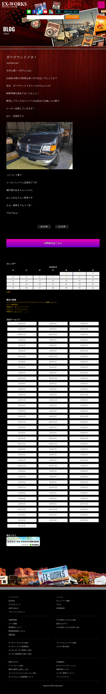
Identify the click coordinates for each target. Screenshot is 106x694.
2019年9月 (84, 466)
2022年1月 (53, 416)
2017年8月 (22, 515)
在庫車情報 (13, 620)
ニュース (59, 597)
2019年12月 (84, 460)
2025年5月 (22, 345)
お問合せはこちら (53, 243)
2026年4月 (53, 323)
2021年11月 (22, 422)
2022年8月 (22, 405)
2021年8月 (22, 427)
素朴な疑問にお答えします (18, 669)
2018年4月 (53, 498)
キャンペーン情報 (63, 601)
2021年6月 (84, 427)
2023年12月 (84, 373)
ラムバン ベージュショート (17, 309)
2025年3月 (84, 345)
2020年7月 (53, 449)
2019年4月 (53, 476)
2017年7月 (53, 515)
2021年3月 (84, 433)
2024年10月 (53, 356)
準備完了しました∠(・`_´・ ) (17, 312)
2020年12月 (84, 438)
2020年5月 (22, 455)
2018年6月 (84, 493)
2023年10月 (53, 378)
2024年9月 (84, 356)
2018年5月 (22, 498)
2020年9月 (84, 444)
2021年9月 (84, 422)
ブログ (58, 604)
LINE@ (29, 12)
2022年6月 (84, 405)
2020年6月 (84, 449)
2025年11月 (22, 334)
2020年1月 (53, 460)
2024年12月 (84, 351)
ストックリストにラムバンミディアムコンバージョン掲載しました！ (32, 302)
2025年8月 (22, 340)
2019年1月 (53, 482)
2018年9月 (84, 487)
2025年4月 (53, 345)
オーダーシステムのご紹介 (18, 643)
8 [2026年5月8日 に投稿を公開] (66, 277)
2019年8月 (22, 471)
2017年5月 (22, 520)
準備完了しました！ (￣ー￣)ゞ (17, 307)
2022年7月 (53, 405)
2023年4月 (53, 389)
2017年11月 (22, 509)
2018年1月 (53, 504)
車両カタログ (13, 662)
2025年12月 (84, 329)
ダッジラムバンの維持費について (21, 677)
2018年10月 (53, 487)
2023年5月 (22, 389)
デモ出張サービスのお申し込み (68, 627)
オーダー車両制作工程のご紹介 (20, 654)
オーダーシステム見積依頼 (18, 646)
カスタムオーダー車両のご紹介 (20, 650)
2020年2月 (22, 460)
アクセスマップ (14, 604)
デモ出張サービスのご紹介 (66, 620)
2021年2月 (22, 438)
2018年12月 (84, 482)
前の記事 (44, 227)
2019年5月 (22, 476)
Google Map (51, 12)
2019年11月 (22, 466)
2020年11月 (22, 444)
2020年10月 (53, 444)
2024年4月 (53, 367)
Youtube (45, 12)
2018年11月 (22, 487)
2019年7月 (53, 471)
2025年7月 (53, 340)
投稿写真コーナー (63, 669)
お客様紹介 (60, 662)
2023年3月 (84, 389)
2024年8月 (22, 362)
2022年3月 (84, 411)
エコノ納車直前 (12, 305)
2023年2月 (22, 394)
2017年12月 (84, 504)
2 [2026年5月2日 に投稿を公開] (79, 274)
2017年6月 (84, 515)
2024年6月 (84, 362)
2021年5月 (22, 433)
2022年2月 (22, 416)
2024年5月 (22, 367)
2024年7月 (53, 362)
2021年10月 (53, 422)
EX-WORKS (18, 4)
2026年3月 (84, 323)
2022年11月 (22, 400)
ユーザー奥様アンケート (65, 673)
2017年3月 (84, 520)
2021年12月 (84, 416)
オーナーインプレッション (66, 666)
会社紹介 (12, 601)
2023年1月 (53, 394)
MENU (101, 4)
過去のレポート (62, 624)
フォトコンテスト (63, 677)
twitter (40, 12)
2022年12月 (84, 394)
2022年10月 (53, 400)
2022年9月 (84, 400)
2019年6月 (84, 471)
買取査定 (12, 635)
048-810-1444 (71, 11)
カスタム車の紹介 (63, 646)
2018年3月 (84, 498)
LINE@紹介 (60, 608)
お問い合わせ (13, 608)
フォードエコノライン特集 (66, 643)
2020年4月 (53, 455)
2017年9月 (84, 509)
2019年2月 (22, 482)
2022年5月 (22, 411)
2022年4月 (53, 411)
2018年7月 (53, 493)
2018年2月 (22, 504)
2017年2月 (22, 526)
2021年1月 (53, 438)
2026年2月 (22, 329)
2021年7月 (53, 427)
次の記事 (61, 227)
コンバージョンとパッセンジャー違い (23, 673)
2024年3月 (84, 367)
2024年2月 (22, 373)
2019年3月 (84, 476)
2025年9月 (84, 334)
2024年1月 (53, 373)
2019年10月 (53, 466)
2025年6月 (84, 340)
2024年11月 (22, 356)
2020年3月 (84, 455)
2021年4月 (53, 433)
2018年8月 (22, 493)
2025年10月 (53, 334)
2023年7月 (53, 383)
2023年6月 (84, 383)
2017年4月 (53, 520)
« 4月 (8, 292)
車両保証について (15, 627)
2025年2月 (22, 351)
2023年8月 (22, 383)
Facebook (34, 12)
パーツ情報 (13, 624)
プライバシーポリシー (17, 612)
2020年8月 (22, 449)
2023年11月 (22, 378)
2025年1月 (53, 351)
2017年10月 (53, 509)
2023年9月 (84, 378)
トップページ (13, 597)
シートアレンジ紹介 (16, 666)
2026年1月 (53, 329)
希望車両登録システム (17, 631)
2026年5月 (22, 323)
